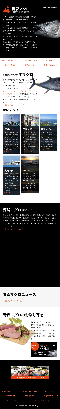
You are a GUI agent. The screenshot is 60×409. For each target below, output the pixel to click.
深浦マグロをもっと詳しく (13, 229)
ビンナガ (31, 91)
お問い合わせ (16, 400)
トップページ (8, 400)
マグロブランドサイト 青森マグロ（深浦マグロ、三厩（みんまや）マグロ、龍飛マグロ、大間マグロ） (17, 10)
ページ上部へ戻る (30, 386)
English (54, 7)
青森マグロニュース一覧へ (13, 301)
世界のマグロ (30, 65)
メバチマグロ (10, 91)
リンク (23, 400)
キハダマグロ (21, 91)
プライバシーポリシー (33, 400)
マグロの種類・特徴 (30, 61)
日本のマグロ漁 (9, 65)
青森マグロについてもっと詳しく (16, 105)
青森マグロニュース (51, 65)
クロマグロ (24, 88)
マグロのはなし (50, 61)
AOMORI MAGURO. (28, 406)
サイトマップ (44, 400)
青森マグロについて (9, 61)
